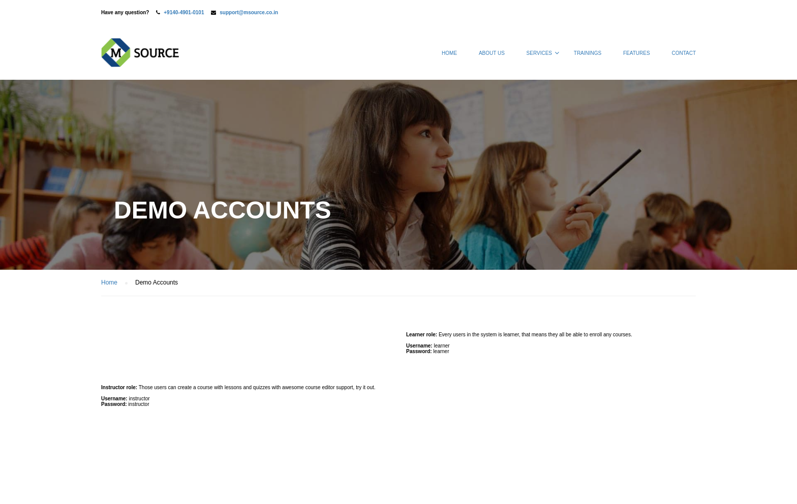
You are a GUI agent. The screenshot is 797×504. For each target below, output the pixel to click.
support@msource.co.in (249, 12)
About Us (492, 53)
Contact (683, 53)
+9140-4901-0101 (184, 12)
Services (539, 53)
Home (449, 53)
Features (636, 53)
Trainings (587, 53)
